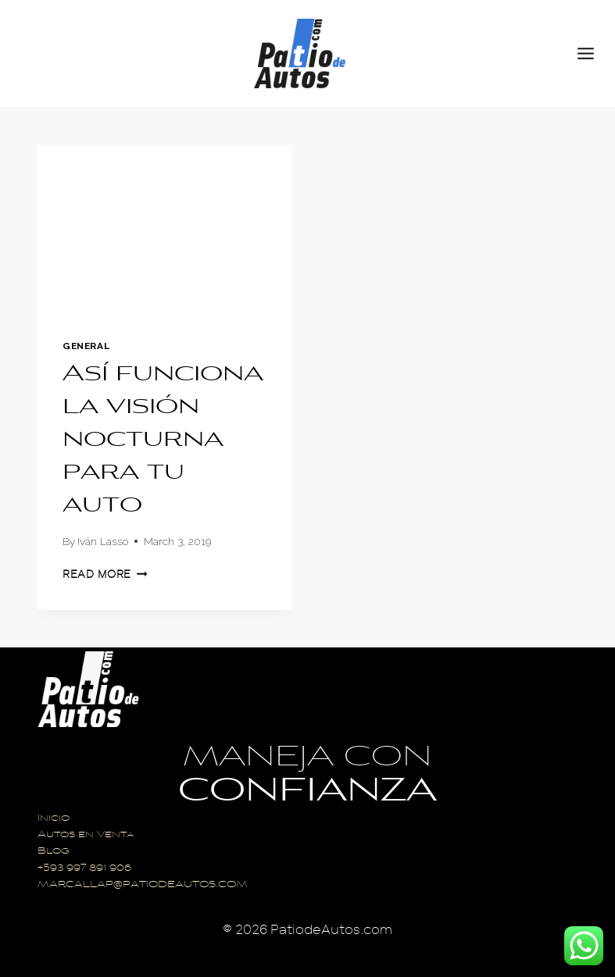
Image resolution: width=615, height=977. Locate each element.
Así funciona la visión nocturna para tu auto (163, 440)
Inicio (54, 819)
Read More (105, 574)
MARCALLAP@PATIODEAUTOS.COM (143, 885)
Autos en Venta (86, 835)
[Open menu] (592, 53)
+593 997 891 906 (84, 869)
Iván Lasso (102, 541)
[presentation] (165, 229)
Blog (54, 851)
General (86, 346)
